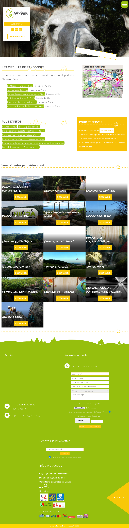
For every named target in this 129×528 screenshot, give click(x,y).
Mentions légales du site (52, 478)
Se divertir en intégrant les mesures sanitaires (23, 139)
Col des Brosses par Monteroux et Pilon (26, 94)
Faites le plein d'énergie (29, 127)
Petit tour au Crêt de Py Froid (21, 98)
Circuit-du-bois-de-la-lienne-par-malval (25, 106)
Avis (44, 487)
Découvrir (21, 197)
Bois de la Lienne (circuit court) (21, 102)
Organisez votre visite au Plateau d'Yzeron (21, 135)
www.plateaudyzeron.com (61, 526)
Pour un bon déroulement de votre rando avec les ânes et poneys (33, 143)
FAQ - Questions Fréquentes (54, 474)
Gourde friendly (9, 127)
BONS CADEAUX (17, 37)
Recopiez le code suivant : (90, 416)
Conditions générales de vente (55, 482)
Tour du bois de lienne (17, 90)
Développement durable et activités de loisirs (23, 131)
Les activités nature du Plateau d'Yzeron (20, 147)
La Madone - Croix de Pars (20, 86)
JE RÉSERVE (107, 130)
